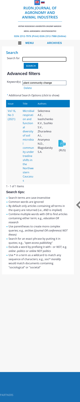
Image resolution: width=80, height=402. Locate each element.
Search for (13, 58)
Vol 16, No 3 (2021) (12, 115)
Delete (28, 88)
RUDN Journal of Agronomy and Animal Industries (40, 18)
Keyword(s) (14, 82)
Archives (54, 43)
